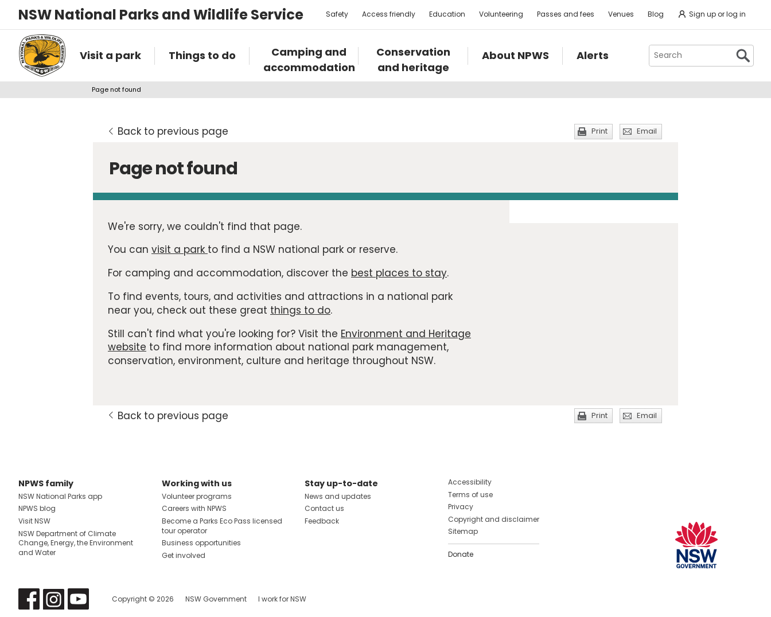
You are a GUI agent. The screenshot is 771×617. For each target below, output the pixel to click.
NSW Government (216, 599)
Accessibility (470, 482)
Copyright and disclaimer (493, 519)
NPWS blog (37, 508)
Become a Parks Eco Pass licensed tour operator (222, 526)
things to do (300, 310)
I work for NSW (282, 599)
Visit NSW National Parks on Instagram (53, 599)
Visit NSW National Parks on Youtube (78, 599)
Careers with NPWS (194, 508)
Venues (621, 14)
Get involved (183, 555)
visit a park (179, 249)
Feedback (322, 521)
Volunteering (501, 14)
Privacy (460, 506)
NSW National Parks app (60, 496)
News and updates (338, 496)
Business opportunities (201, 543)
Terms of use (470, 494)
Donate (460, 554)
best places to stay (399, 273)
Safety (337, 14)
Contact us (324, 508)
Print (599, 131)
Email (647, 131)
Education (447, 14)
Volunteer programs (197, 496)
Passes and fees (565, 14)
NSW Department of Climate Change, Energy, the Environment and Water (75, 543)
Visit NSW (34, 521)
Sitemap (463, 531)
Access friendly (388, 14)
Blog (656, 14)
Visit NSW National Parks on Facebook (29, 599)
